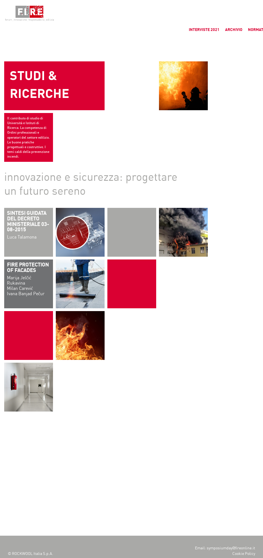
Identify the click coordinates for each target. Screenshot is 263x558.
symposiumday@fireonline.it (231, 548)
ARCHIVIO (233, 29)
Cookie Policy (243, 553)
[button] (9, 8)
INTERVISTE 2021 (204, 29)
